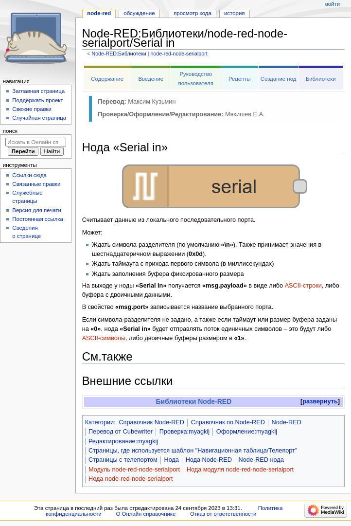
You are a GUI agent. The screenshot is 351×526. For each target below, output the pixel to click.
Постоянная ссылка (37, 219)
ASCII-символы (103, 338)
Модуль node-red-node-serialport (134, 469)
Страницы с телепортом (123, 459)
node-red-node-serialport (178, 53)
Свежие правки (32, 109)
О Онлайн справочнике (146, 514)
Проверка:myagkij (184, 431)
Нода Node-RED (209, 459)
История (234, 13)
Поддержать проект (37, 100)
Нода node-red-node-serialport (130, 478)
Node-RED (286, 422)
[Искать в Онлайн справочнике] (35, 142)
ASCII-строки (303, 285)
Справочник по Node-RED (228, 422)
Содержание (107, 79)
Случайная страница (39, 118)
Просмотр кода (192, 13)
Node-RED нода (261, 459)
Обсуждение (139, 13)
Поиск (10, 131)
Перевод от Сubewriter (120, 431)
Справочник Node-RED (151, 422)
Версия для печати (36, 210)
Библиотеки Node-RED (194, 401)
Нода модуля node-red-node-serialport (240, 469)
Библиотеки (321, 79)
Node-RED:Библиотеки (118, 53)
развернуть (320, 401)
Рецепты (239, 79)
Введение (150, 79)
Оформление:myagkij (246, 431)
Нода (171, 459)
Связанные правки (36, 184)
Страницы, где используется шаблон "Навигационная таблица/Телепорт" (192, 450)
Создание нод (279, 79)
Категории (99, 422)
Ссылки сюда (29, 175)
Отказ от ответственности (223, 514)
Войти (332, 4)
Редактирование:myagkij (123, 441)
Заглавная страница (38, 91)
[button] (320, 401)
